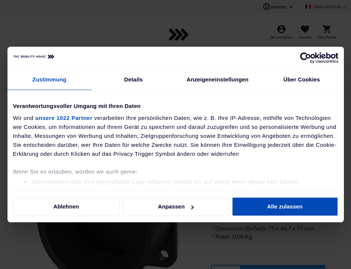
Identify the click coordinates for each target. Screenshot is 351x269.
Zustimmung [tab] (50, 79)
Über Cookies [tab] (301, 79)
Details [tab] (133, 79)
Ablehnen (66, 206)
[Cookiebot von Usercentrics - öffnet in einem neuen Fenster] (305, 58)
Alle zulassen (284, 206)
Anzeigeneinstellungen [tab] (217, 79)
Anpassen (176, 206)
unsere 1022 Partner (63, 118)
